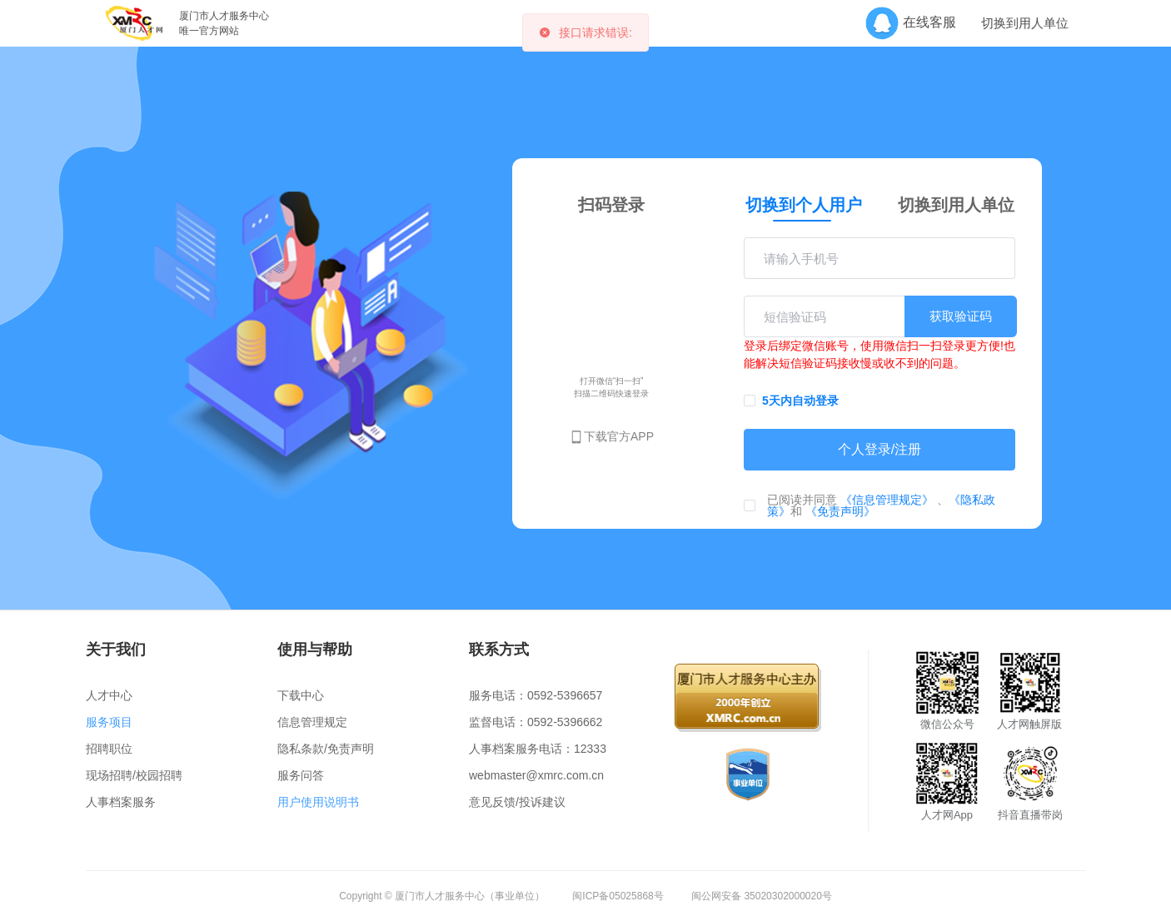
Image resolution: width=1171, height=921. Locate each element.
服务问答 (300, 775)
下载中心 (300, 695)
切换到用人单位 (1025, 23)
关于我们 (116, 649)
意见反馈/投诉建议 (517, 802)
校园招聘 (159, 775)
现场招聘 (109, 775)
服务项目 (109, 722)
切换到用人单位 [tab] (956, 205)
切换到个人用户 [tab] (803, 205)
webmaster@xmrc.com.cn (536, 775)
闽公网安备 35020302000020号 (761, 896)
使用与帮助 (314, 649)
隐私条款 (300, 748)
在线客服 (916, 22)
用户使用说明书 (318, 802)
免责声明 (350, 748)
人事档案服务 (121, 802)
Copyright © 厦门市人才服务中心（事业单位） (442, 896)
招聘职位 (109, 748)
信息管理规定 (312, 722)
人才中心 (109, 695)
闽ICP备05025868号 (617, 896)
